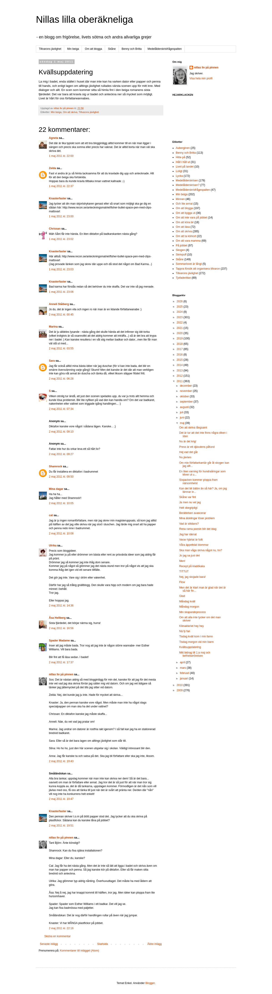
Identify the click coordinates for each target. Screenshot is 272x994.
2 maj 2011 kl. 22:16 (61, 928)
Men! (182, 561)
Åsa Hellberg (57, 617)
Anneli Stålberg (59, 304)
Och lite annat (184, 203)
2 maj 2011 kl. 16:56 (61, 628)
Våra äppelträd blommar (194, 544)
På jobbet (181, 245)
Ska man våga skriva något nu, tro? (200, 550)
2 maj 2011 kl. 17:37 (61, 662)
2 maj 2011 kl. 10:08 (61, 533)
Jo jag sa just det (189, 555)
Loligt (179, 171)
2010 (180, 685)
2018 (180, 344)
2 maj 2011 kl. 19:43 (61, 761)
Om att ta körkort (186, 236)
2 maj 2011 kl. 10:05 (61, 503)
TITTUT (184, 571)
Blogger (150, 983)
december (186, 385)
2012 (180, 375)
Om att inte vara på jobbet (191, 217)
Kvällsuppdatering (190, 647)
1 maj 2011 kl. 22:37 (61, 186)
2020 (180, 333)
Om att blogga (93, 48)
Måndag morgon (189, 606)
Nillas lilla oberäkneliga (84, 19)
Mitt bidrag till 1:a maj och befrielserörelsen (194, 654)
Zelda (52, 168)
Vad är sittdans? (189, 523)
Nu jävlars (185, 457)
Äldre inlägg (154, 944)
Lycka (179, 176)
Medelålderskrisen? (187, 185)
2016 (180, 354)
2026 (180, 301)
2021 (180, 328)
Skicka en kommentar (57, 936)
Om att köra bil (185, 222)
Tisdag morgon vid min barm (196, 641)
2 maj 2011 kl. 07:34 (61, 409)
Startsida (102, 944)
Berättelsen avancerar (192, 513)
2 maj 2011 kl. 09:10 (61, 431)
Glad (182, 596)
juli (182, 412)
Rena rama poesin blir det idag (197, 529)
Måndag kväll (187, 601)
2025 (180, 306)
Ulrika (52, 545)
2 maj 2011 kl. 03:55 (61, 348)
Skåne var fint (187, 497)
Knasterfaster (57, 198)
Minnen (180, 199)
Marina (53, 326)
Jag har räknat (188, 534)
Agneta (54, 138)
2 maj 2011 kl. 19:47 (61, 799)
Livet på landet (185, 166)
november (186, 391)
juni (182, 417)
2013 (180, 370)
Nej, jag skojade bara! (192, 576)
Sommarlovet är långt (189, 263)
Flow (182, 582)
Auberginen (183, 148)
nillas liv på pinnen (61, 674)
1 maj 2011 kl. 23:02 (61, 239)
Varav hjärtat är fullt (191, 539)
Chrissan (54, 228)
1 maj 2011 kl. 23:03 (61, 269)
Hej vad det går (188, 452)
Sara (52, 360)
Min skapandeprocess (192, 612)
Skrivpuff (181, 254)
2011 (180, 381)
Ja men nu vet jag (190, 502)
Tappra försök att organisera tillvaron (198, 268)
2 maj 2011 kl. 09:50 (61, 476)
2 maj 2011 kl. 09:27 (61, 454)
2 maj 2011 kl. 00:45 (61, 314)
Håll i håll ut (183, 162)
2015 (180, 359)
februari (185, 673)
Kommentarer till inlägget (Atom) (79, 950)
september (187, 401)
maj (182, 423)
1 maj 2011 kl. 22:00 (61, 156)
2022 (180, 322)
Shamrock (55, 466)
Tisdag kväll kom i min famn (196, 636)
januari (184, 678)
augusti (184, 407)
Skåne (112, 48)
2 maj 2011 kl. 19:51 (61, 825)
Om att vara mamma (188, 240)
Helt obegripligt (188, 507)
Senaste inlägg (49, 944)
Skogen (180, 250)
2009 (180, 690)
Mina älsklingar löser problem (197, 518)
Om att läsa (183, 226)
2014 (180, 365)
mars (183, 667)
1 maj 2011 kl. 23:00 (61, 216)
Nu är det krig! (187, 441)
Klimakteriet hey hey (191, 626)
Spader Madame (59, 640)
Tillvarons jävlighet (50, 48)
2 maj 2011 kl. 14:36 (61, 605)
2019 (180, 338)
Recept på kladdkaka (192, 566)
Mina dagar (56, 489)
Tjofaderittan (183, 277)
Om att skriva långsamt (193, 427)
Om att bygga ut (185, 213)
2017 (180, 349)
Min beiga (73, 48)
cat (51, 515)
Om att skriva (70, 112)
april (183, 662)
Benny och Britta (132, 48)
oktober (185, 396)
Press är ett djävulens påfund (196, 446)
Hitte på (180, 157)
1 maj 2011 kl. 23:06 (61, 291)
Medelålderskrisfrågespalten (165, 48)
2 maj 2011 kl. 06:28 (61, 378)
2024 (180, 311)
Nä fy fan (184, 631)
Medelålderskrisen (187, 180)
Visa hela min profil (200, 78)
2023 (180, 317)
